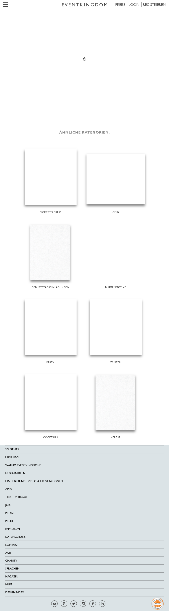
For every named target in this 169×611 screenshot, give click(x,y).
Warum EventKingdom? (22, 465)
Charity (11, 560)
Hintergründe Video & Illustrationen (34, 481)
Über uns (11, 457)
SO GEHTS (12, 449)
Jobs (8, 505)
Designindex (14, 592)
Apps (8, 489)
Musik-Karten (15, 473)
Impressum (12, 528)
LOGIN (134, 4)
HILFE (8, 584)
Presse (9, 513)
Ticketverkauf (16, 497)
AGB (8, 552)
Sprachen (12, 568)
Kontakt (12, 544)
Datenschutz (15, 536)
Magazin (11, 576)
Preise (120, 4)
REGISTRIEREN (154, 4)
